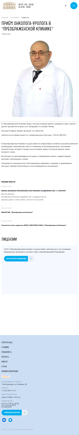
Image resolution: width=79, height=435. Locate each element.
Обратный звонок (16, 412)
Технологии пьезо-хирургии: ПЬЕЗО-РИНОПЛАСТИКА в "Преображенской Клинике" (33, 225)
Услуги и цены (7, 342)
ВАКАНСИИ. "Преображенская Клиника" (17, 212)
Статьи (4, 366)
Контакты (5, 357)
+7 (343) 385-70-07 (9, 391)
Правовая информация (10, 371)
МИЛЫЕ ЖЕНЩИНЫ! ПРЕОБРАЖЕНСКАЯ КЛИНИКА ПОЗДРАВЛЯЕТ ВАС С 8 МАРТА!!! (33, 191)
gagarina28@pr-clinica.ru (11, 397)
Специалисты (7, 352)
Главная (5, 17)
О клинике (15, 17)
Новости (4, 361)
